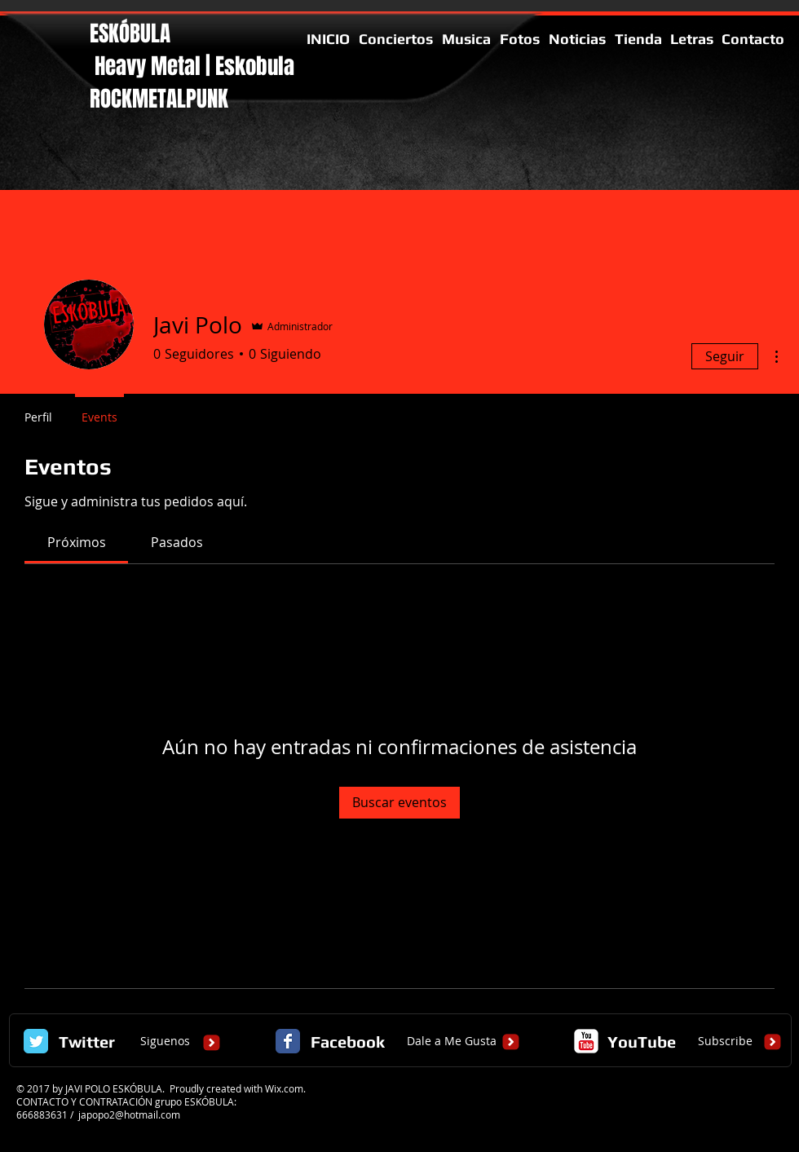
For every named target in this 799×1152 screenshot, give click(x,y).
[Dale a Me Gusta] (452, 1042)
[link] (76, 542)
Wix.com (284, 1088)
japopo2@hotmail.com (129, 1114)
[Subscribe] (725, 1042)
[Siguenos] (164, 1042)
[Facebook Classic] (288, 1041)
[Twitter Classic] (36, 1041)
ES (99, 33)
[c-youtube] (586, 1041)
